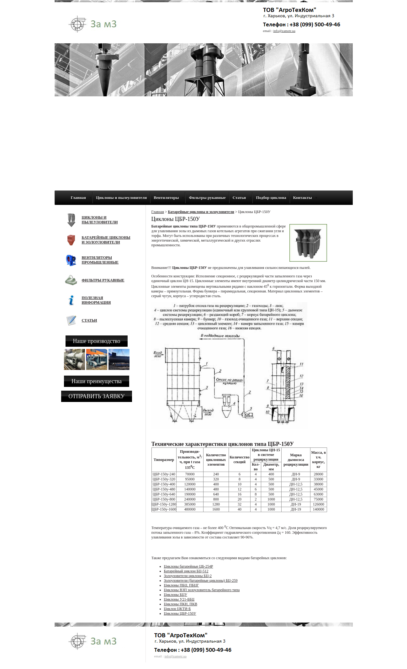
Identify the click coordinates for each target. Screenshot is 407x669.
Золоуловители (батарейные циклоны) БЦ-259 (201, 580)
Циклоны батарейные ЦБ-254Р (188, 566)
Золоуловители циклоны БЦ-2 (188, 576)
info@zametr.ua (284, 31)
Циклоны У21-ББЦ (179, 599)
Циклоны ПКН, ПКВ (180, 604)
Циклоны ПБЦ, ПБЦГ (181, 585)
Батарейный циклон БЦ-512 (186, 571)
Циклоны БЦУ (175, 594)
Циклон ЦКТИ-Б (177, 609)
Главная (157, 212)
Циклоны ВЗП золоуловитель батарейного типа (202, 590)
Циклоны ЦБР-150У (180, 613)
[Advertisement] (204, 143)
